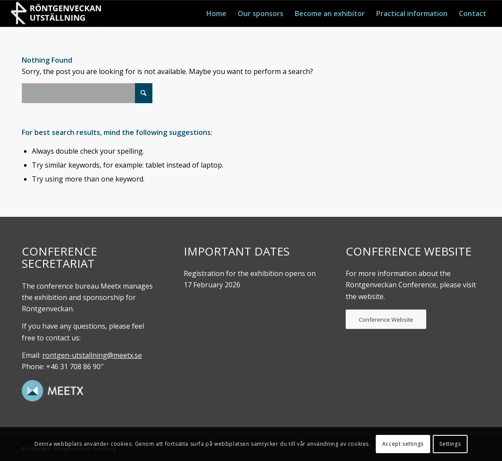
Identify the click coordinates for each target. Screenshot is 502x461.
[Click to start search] (143, 93)
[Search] (87, 93)
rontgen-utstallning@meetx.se (92, 355)
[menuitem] (216, 13)
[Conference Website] (386, 320)
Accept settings (403, 444)
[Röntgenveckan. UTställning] (56, 13)
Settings (450, 444)
